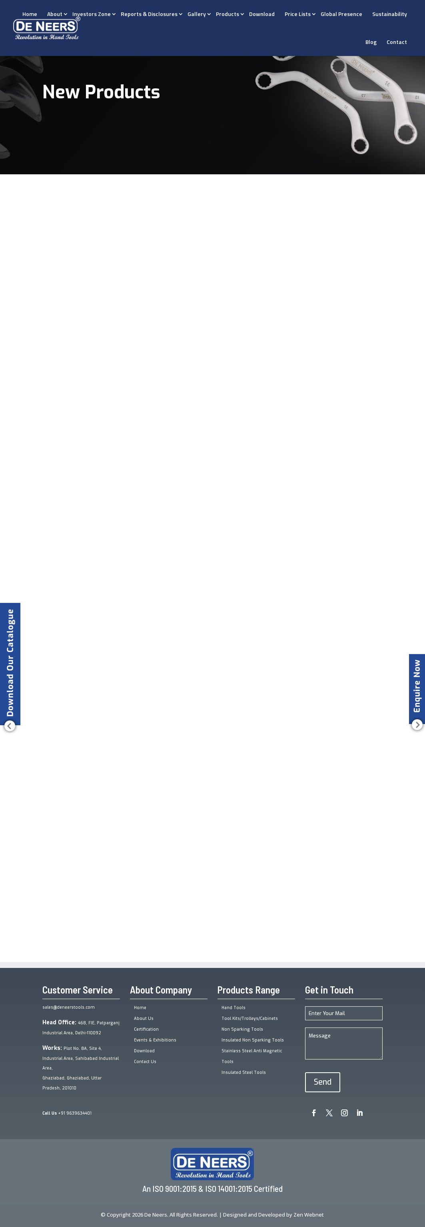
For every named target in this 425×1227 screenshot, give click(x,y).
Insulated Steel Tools (243, 1072)
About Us (144, 1018)
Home (140, 1007)
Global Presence (341, 14)
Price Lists (298, 14)
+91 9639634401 (67, 1113)
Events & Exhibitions (155, 1040)
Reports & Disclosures (149, 14)
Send (322, 1082)
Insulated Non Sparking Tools (252, 1040)
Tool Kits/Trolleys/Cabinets (249, 1018)
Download (262, 14)
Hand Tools (233, 1007)
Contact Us (145, 1061)
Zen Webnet (308, 1214)
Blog (371, 42)
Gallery (197, 14)
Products (227, 14)
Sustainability (389, 14)
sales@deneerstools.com (68, 1007)
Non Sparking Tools (242, 1029)
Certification (146, 1029)
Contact (397, 42)
